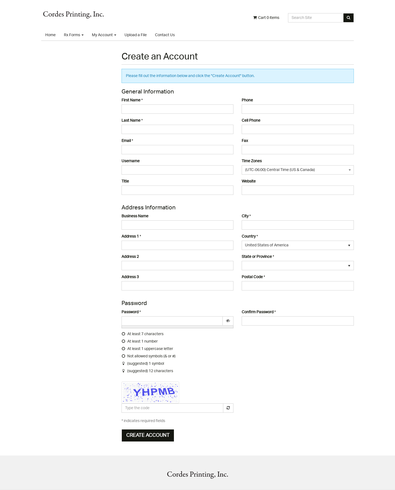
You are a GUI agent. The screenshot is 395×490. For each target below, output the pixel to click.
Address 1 (130, 236)
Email (126, 141)
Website (249, 181)
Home (50, 35)
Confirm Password (257, 312)
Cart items (265, 18)
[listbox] (298, 245)
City (245, 216)
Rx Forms (74, 35)
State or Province (257, 257)
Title (125, 181)
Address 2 (130, 257)
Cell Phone (251, 120)
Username (131, 161)
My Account (104, 35)
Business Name (135, 216)
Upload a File (136, 35)
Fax (245, 141)
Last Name (131, 120)
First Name (131, 100)
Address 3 (130, 277)
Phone (247, 100)
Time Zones (252, 161)
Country (249, 236)
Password (130, 312)
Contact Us (165, 35)
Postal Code (252, 277)
